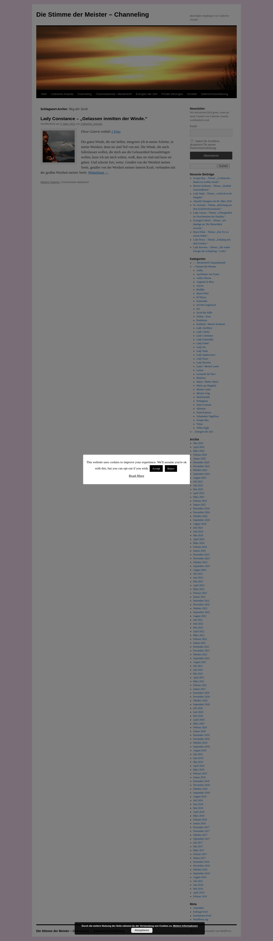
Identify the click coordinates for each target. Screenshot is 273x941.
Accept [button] (156, 468)
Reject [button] (170, 468)
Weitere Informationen (185, 926)
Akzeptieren (142, 930)
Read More (136, 476)
